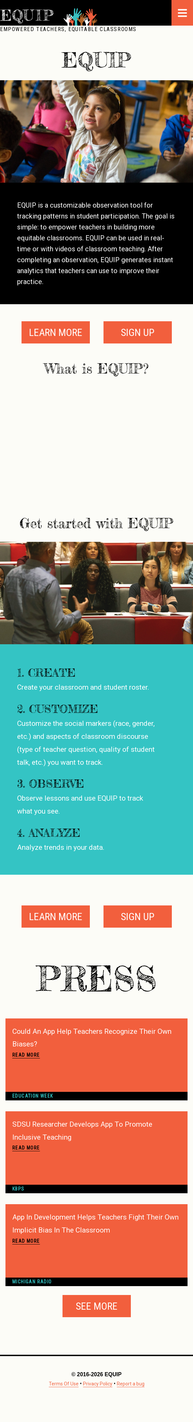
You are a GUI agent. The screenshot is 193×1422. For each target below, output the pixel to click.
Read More (26, 1055)
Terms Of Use (64, 1383)
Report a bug (130, 1383)
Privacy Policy (97, 1383)
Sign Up (137, 332)
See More (97, 1306)
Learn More (55, 332)
